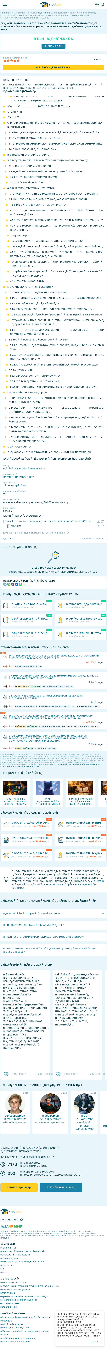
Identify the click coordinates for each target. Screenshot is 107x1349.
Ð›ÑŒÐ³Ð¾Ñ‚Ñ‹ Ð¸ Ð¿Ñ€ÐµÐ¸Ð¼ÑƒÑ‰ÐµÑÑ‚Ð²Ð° (22, 1262)
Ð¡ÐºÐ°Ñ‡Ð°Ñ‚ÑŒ (53, 46)
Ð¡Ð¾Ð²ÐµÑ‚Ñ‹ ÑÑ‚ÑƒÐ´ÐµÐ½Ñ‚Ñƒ (15, 1255)
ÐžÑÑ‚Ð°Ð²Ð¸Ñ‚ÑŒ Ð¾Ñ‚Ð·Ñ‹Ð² (53, 67)
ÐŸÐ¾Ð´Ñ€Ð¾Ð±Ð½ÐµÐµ (61, 1187)
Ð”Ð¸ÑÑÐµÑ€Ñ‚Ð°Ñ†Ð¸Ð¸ (12, 1324)
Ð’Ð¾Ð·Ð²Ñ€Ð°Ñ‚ (7, 1293)
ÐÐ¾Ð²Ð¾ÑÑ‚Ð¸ (8, 1248)
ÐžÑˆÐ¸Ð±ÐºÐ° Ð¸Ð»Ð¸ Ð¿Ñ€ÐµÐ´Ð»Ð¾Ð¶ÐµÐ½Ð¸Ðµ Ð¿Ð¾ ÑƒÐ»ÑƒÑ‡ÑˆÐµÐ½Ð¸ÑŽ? (36, 533)
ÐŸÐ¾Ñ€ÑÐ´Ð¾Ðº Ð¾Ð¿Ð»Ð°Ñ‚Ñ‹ (15, 1290)
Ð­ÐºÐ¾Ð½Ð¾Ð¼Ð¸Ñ (9, 1258)
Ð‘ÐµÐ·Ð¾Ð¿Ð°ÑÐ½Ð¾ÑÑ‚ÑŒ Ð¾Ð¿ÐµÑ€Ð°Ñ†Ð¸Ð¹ (24, 1296)
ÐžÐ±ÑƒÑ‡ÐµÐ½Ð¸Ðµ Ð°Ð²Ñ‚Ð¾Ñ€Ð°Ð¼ (17, 1338)
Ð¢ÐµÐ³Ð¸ (4, 1272)
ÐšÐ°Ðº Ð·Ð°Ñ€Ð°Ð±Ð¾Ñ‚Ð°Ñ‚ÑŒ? (15, 1342)
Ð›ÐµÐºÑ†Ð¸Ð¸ (6, 1321)
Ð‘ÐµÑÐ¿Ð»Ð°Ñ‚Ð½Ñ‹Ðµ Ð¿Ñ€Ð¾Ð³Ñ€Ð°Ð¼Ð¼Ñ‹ (22, 1251)
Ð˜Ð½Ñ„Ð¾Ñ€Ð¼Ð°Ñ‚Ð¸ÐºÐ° (18, 477)
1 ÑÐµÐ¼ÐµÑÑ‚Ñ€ (14, 485)
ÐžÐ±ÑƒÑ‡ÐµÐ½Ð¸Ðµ (19, 1187)
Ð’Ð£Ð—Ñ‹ (4, 1335)
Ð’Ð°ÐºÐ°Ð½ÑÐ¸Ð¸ (8, 1307)
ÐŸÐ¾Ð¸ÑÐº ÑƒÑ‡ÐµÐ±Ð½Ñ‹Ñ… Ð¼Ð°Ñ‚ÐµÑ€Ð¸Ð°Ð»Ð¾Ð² (26, 1317)
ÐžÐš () (95, 1341)
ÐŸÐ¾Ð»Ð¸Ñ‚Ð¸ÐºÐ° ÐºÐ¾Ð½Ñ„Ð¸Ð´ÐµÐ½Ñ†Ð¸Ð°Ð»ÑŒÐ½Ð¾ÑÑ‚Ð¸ (29, 1286)
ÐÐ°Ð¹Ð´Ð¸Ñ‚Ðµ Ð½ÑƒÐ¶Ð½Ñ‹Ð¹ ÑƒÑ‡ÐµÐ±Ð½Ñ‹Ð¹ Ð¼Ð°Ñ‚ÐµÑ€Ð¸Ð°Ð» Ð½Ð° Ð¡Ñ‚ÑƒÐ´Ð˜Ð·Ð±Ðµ (58, 884)
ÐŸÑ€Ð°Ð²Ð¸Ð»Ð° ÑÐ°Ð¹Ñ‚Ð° (13, 1283)
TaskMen (8, 538)
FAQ (2, 1269)
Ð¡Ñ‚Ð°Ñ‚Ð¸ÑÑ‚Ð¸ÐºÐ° (10, 1303)
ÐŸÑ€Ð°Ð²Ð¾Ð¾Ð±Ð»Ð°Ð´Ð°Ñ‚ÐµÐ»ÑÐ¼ (18, 1300)
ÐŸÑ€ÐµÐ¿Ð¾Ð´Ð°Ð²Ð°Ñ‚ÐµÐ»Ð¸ (14, 1328)
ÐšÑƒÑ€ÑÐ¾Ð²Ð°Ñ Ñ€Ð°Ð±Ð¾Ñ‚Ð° (24, 468)
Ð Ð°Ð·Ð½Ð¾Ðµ (7, 1265)
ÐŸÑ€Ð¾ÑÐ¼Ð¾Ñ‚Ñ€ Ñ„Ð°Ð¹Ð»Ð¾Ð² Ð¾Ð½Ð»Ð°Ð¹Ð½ (24, 1331)
